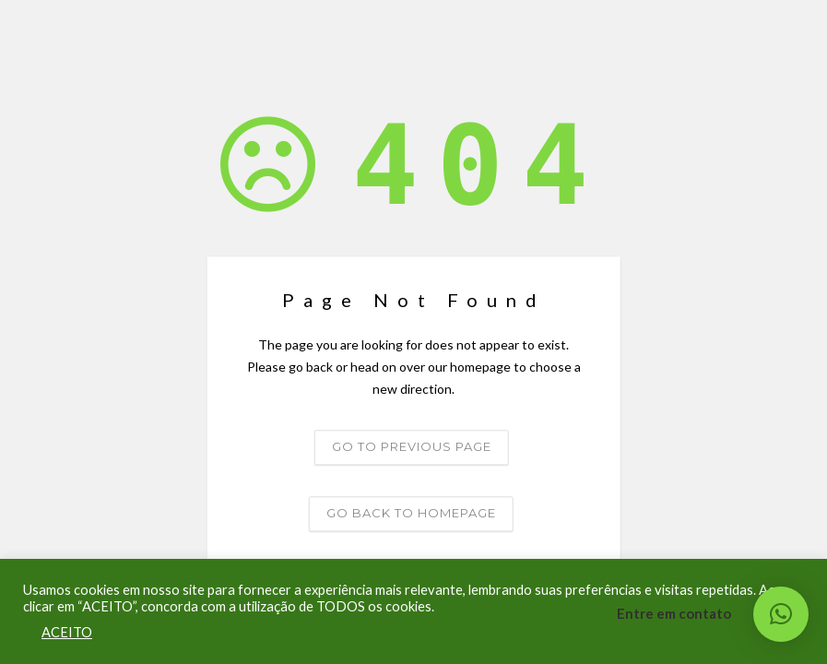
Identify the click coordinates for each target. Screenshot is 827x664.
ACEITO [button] (66, 632)
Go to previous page (411, 447)
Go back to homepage (411, 513)
